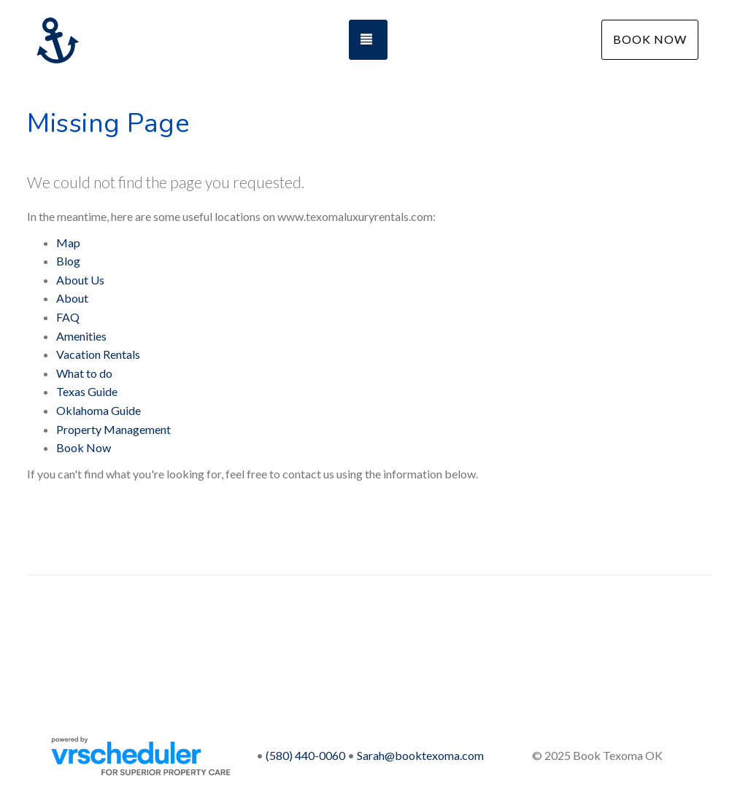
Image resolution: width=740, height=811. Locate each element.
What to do (84, 373)
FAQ (68, 317)
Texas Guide (86, 391)
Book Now (650, 39)
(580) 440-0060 (305, 755)
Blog (68, 261)
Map (68, 242)
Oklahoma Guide (98, 410)
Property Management (113, 429)
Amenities (81, 336)
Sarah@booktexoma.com (420, 755)
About (72, 298)
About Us (80, 280)
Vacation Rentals (98, 354)
